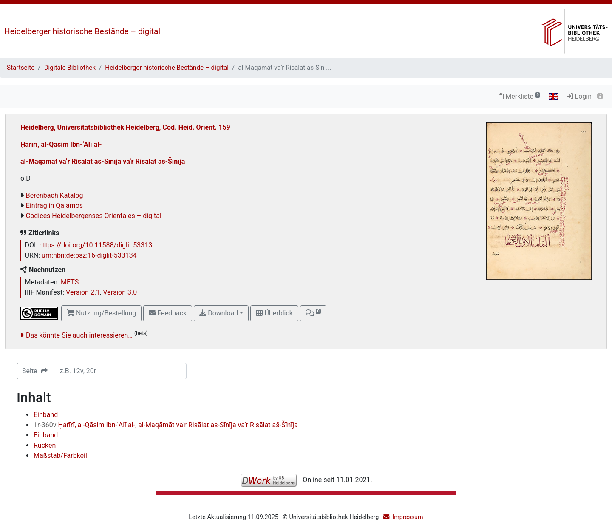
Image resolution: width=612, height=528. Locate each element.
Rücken (45, 445)
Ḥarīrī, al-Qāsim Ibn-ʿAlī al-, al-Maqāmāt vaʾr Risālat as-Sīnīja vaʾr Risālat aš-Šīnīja (166, 425)
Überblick (274, 313)
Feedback (168, 313)
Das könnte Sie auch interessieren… (79, 335)
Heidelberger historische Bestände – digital (82, 31)
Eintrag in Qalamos (54, 206)
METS (70, 282)
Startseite (20, 67)
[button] (313, 313)
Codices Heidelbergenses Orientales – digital (94, 216)
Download (218, 313)
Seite (35, 371)
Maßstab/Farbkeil (60, 455)
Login (579, 96)
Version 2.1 (83, 292)
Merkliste (519, 96)
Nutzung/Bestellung (101, 313)
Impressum (407, 517)
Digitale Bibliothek (70, 67)
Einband (46, 415)
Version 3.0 (120, 292)
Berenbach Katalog (54, 195)
